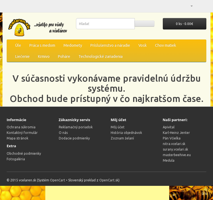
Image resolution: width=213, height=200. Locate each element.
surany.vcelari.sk (175, 149)
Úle (18, 45)
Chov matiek (165, 45)
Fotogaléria (16, 159)
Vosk (142, 45)
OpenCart (57, 180)
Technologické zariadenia (100, 56)
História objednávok (126, 132)
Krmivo (44, 56)
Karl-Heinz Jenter (176, 132)
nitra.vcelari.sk (174, 144)
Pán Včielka (172, 138)
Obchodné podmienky (24, 153)
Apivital (168, 127)
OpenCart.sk (108, 180)
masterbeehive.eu (177, 155)
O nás (63, 132)
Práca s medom (42, 45)
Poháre (64, 56)
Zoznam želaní (122, 138)
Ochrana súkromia (21, 127)
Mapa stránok (17, 138)
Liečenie (22, 56)
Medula (168, 160)
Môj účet (118, 127)
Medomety (73, 45)
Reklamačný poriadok (76, 127)
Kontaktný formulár (22, 132)
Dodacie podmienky (74, 138)
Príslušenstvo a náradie (110, 45)
